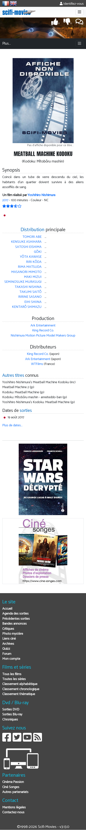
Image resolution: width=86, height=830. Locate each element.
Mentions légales (14, 807)
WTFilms (37, 364)
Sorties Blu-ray (12, 714)
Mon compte (11, 659)
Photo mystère (12, 634)
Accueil (7, 609)
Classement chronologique (20, 689)
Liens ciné (9, 639)
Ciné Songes (10, 787)
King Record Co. (43, 330)
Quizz (6, 649)
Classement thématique (18, 694)
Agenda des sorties (15, 613)
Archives (8, 644)
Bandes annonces (14, 624)
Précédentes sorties (16, 619)
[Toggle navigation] (79, 12)
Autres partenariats (15, 792)
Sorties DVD (10, 709)
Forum (6, 654)
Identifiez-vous (72, 4)
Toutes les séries (14, 679)
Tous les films (11, 674)
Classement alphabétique (19, 684)
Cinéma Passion (13, 782)
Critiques (8, 629)
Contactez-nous (13, 812)
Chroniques (10, 719)
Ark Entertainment (43, 325)
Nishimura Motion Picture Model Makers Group (43, 335)
